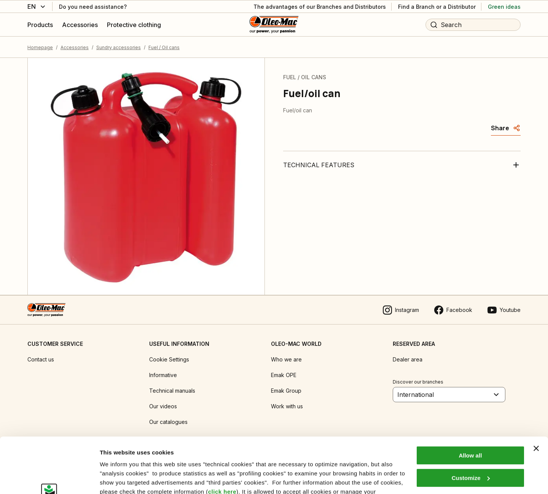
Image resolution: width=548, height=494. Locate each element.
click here (222, 439)
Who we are (286, 359)
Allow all (470, 403)
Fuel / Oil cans (164, 47)
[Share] (506, 128)
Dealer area (407, 359)
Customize (471, 425)
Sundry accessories (118, 47)
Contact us (40, 359)
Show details (117, 479)
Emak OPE (283, 375)
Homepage (40, 47)
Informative (163, 375)
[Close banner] (536, 396)
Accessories (75, 47)
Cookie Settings (169, 359)
